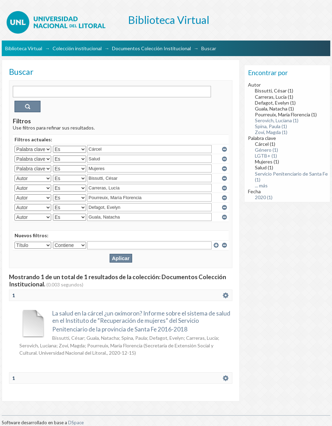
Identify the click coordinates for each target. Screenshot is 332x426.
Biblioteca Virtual (23, 48)
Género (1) (266, 150)
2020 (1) (264, 197)
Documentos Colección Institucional (151, 48)
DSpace (76, 422)
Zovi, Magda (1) (271, 132)
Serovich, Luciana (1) (276, 120)
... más (261, 185)
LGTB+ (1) (266, 156)
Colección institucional (77, 48)
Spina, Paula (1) (271, 126)
